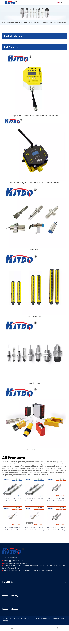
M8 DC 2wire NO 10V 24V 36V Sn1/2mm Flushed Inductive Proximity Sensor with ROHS (12, 500)
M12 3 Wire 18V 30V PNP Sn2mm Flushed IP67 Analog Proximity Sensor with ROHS (12, 529)
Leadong (60, 618)
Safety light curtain (34, 316)
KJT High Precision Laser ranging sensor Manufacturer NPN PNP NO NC (34, 116)
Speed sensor (34, 249)
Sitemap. (5, 621)
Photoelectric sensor (34, 450)
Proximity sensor (34, 383)
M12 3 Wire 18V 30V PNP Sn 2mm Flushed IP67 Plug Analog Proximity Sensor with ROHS (56, 529)
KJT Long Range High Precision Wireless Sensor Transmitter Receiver (34, 183)
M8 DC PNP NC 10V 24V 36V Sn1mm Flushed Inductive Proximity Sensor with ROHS (34, 500)
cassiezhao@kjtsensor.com (18, 563)
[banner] (34, 12)
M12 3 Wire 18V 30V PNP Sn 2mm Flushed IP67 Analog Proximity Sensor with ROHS (34, 529)
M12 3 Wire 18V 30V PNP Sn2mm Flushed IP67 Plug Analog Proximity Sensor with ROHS (56, 500)
